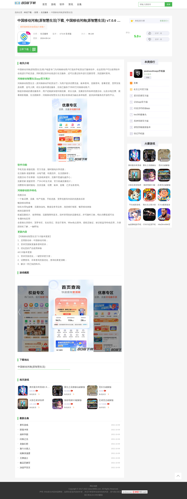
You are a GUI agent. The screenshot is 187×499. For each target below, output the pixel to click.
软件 (62, 4)
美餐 (136, 83)
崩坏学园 (24, 434)
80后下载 (28, 12)
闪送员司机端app (142, 108)
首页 (44, 4)
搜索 (168, 4)
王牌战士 (24, 458)
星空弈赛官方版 (141, 96)
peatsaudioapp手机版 (154, 71)
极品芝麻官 (25, 463)
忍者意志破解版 (106, 400)
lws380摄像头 (140, 114)
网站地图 (93, 486)
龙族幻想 (24, 444)
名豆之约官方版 (141, 89)
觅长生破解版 (105, 387)
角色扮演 (32, 394)
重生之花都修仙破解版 (74, 387)
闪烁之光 (24, 439)
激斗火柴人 (25, 448)
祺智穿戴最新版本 (142, 127)
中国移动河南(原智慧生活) (31, 366)
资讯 (70, 4)
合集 (79, 4)
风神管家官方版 (141, 121)
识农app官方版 (141, 102)
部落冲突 (24, 430)
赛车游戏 (24, 425)
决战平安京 (25, 467)
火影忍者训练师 (36, 400)
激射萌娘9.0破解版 (73, 400)
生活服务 (44, 12)
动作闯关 (102, 407)
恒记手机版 (139, 133)
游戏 (53, 4)
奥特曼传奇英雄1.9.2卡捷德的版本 (39, 387)
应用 (36, 12)
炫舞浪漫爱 (25, 453)
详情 (147, 77)
